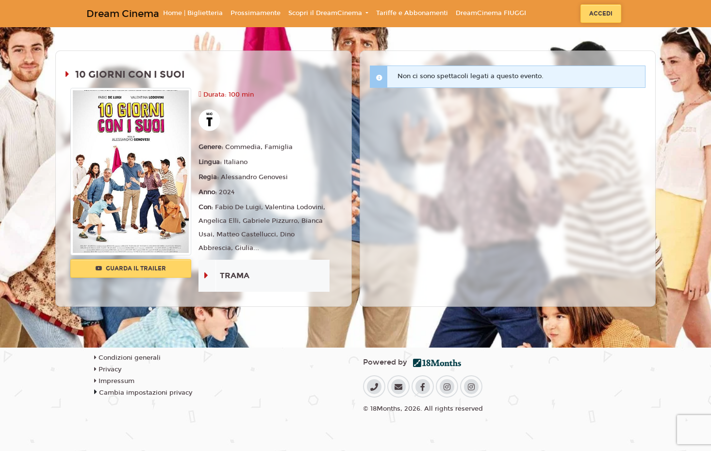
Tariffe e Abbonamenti (412, 13)
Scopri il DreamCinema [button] (326, 13)
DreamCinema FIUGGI (491, 13)
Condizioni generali (127, 358)
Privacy (107, 369)
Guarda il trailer (131, 268)
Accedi (600, 13)
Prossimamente (256, 13)
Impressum (114, 381)
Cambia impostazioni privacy (145, 393)
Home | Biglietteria (193, 13)
